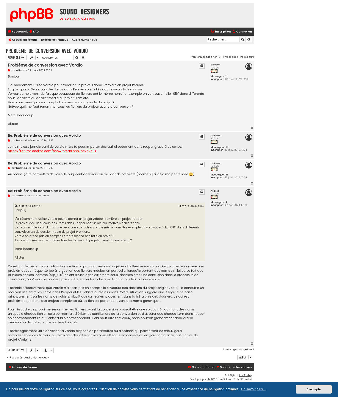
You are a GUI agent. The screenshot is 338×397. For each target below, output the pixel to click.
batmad (216, 135)
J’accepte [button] (314, 389)
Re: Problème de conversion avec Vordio (44, 135)
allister (215, 64)
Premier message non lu (205, 57)
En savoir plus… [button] (253, 389)
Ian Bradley (245, 375)
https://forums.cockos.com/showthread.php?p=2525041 (52, 151)
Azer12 (215, 190)
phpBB (210, 379)
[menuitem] (34, 32)
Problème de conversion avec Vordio (47, 51)
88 (226, 147)
